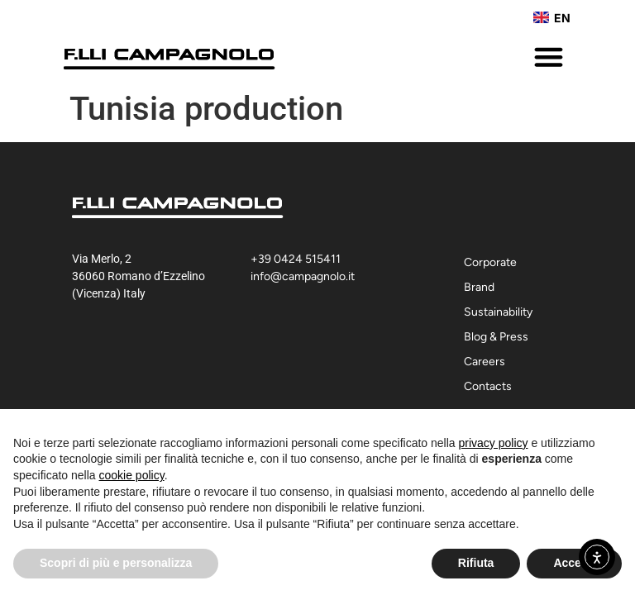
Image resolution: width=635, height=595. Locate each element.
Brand (483, 287)
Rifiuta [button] (476, 562)
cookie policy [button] (132, 475)
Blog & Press (496, 337)
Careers (484, 362)
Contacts (488, 386)
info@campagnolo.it (303, 276)
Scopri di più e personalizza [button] (116, 562)
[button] (549, 57)
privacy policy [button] (493, 443)
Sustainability (502, 312)
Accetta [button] (574, 562)
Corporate (494, 263)
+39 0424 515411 (296, 259)
